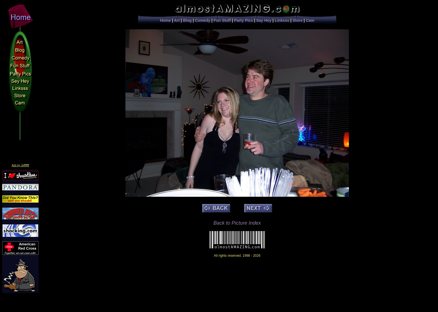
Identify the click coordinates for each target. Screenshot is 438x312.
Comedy (202, 20)
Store (297, 20)
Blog (187, 20)
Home (165, 20)
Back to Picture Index (237, 223)
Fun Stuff (222, 20)
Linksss (282, 20)
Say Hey (263, 20)
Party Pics (243, 20)
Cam (310, 20)
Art (177, 20)
